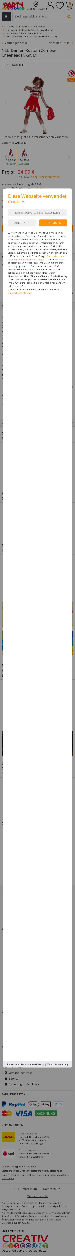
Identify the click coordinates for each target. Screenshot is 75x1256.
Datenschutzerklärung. (20, 292)
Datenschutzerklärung (32, 1064)
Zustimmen (53, 223)
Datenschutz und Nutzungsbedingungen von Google (36, 258)
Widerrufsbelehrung (57, 1064)
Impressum (13, 1064)
